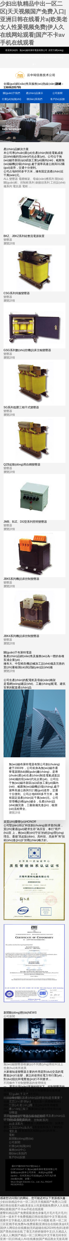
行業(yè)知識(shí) (11, 99)
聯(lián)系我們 (34, 99)
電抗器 (17, 186)
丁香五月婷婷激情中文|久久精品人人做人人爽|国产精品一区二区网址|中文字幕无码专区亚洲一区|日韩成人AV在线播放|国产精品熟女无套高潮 (34, 1235)
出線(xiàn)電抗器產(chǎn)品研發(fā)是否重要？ (33, 1097)
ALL (6, 178)
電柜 (25, 186)
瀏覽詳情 (9, 243)
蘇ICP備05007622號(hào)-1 (26, 1166)
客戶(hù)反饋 (57, 99)
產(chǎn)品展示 (34, 93)
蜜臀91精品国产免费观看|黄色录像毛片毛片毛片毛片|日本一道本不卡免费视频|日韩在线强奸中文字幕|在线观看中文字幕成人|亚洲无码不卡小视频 (33, 1216)
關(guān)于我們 (11, 93)
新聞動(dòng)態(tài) (21, 1138)
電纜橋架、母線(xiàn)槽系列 (36, 178)
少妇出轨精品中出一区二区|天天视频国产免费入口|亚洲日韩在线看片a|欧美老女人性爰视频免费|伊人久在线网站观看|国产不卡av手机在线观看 (34, 1205)
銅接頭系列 (42, 182)
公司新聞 (57, 93)
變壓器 (13, 178)
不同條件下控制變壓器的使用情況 (25, 1082)
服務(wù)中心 (17, 1149)
